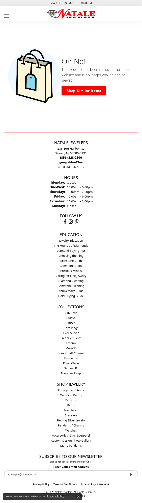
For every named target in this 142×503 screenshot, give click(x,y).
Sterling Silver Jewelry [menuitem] (71, 420)
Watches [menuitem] (71, 430)
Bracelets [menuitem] (71, 415)
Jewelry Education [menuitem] (71, 240)
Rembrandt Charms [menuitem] (71, 353)
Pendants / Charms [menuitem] (71, 425)
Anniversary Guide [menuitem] (71, 291)
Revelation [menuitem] (71, 358)
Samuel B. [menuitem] (71, 368)
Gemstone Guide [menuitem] (71, 266)
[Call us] (71, 162)
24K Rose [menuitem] (71, 313)
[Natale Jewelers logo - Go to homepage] (71, 14)
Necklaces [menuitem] (71, 410)
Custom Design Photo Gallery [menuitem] (71, 440)
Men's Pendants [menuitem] (71, 445)
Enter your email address (71, 467)
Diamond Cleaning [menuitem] (71, 281)
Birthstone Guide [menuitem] (71, 261)
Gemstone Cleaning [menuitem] (71, 286)
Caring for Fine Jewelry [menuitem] (71, 276)
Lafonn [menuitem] (71, 343)
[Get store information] (70, 167)
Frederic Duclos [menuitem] (71, 338)
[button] (55, 3)
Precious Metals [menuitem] (71, 271)
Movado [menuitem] (71, 348)
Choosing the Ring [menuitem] (71, 256)
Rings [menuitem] (71, 405)
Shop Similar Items (84, 90)
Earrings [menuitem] (71, 400)
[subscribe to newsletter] (132, 474)
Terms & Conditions (65, 484)
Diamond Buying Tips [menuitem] (71, 251)
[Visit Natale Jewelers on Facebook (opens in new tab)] (65, 221)
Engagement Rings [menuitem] (71, 390)
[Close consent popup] (78, 496)
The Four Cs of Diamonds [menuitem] (71, 245)
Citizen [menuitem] (71, 323)
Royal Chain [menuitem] (71, 363)
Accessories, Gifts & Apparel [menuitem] (71, 435)
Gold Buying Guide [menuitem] (71, 296)
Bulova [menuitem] (71, 318)
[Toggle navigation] (6, 14)
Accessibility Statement (95, 484)
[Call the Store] (71, 157)
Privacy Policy (41, 484)
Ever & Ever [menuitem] (71, 333)
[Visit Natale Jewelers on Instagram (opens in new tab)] (71, 221)
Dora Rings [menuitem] (71, 328)
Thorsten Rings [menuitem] (71, 373)
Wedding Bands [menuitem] (71, 395)
